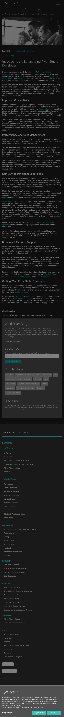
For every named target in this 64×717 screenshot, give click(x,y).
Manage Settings (7, 714)
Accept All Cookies (39, 714)
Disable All (54, 714)
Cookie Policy (11, 709)
